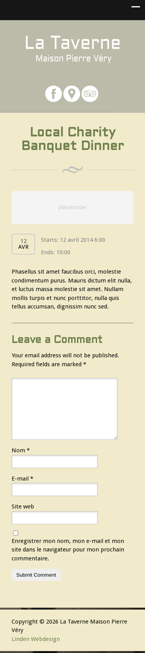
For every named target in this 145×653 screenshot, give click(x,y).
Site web (23, 506)
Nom (21, 450)
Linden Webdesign (36, 639)
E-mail (22, 478)
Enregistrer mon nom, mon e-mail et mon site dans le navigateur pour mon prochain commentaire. (68, 550)
